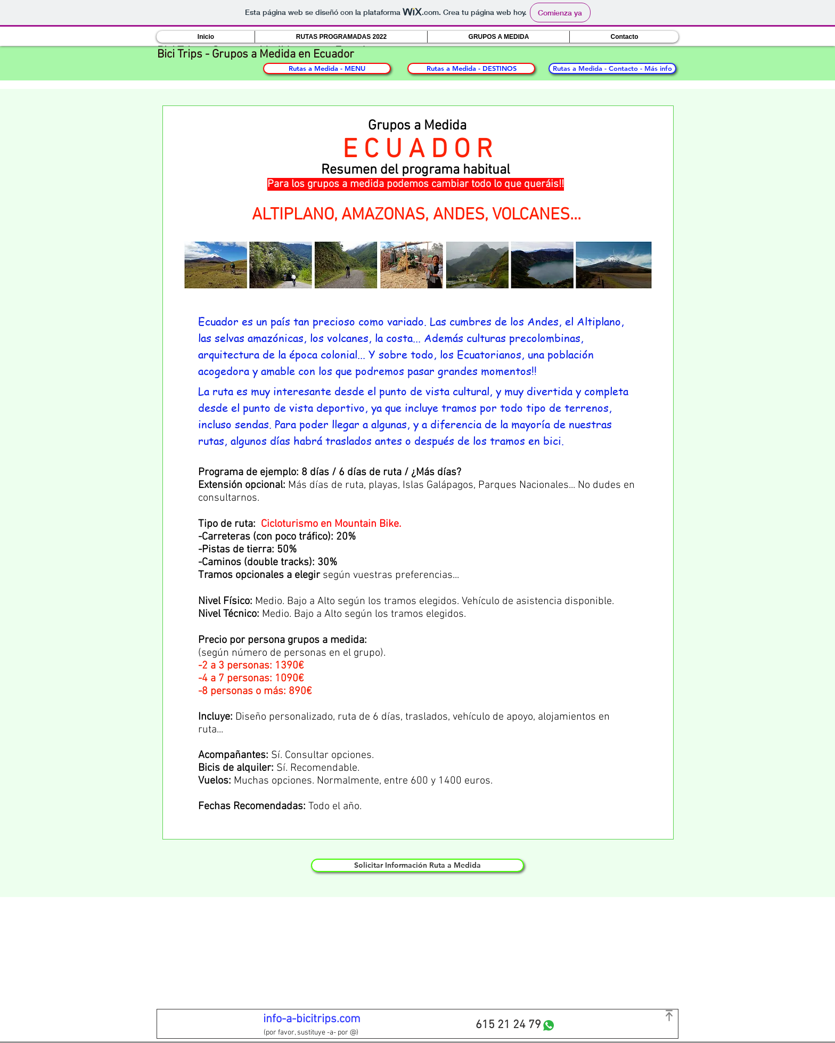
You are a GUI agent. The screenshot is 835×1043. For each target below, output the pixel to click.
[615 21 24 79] (508, 1025)
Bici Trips (179, 54)
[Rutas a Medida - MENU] (327, 68)
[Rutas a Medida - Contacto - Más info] (612, 68)
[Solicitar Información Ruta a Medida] (417, 865)
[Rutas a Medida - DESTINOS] (471, 68)
